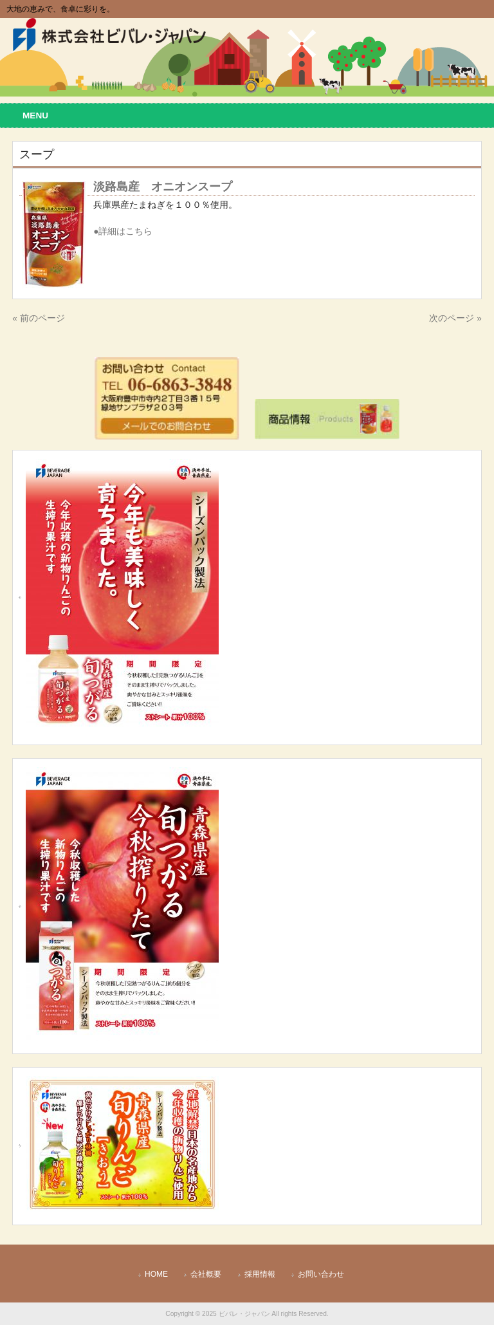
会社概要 (205, 1274)
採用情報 (259, 1274)
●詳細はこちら (122, 231)
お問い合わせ (321, 1274)
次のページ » (455, 318)
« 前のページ (38, 318)
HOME (156, 1274)
